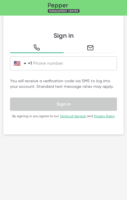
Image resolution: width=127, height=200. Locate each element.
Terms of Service (73, 116)
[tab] (37, 48)
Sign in (64, 104)
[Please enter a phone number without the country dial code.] (74, 63)
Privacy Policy (104, 116)
